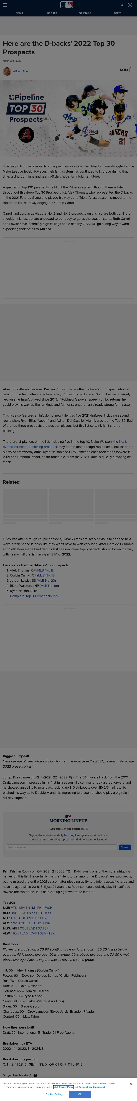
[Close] (131, 1084)
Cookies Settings (54, 1094)
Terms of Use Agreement (92, 1087)
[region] (68, 1089)
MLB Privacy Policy (63, 1087)
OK (80, 1094)
